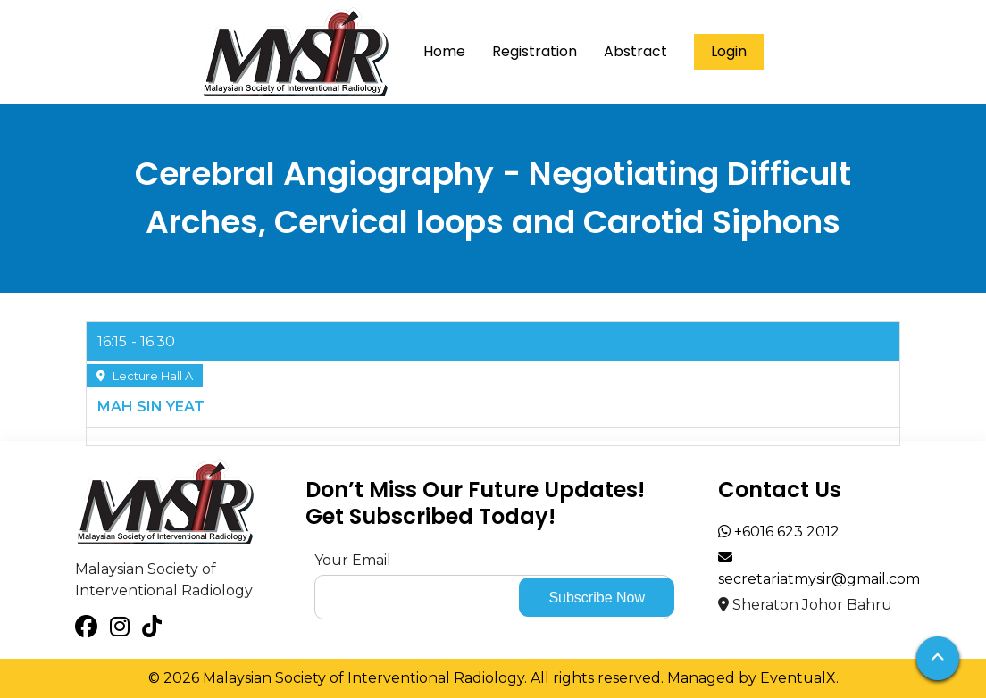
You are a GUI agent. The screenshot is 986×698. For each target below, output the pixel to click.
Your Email (352, 560)
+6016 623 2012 (779, 531)
